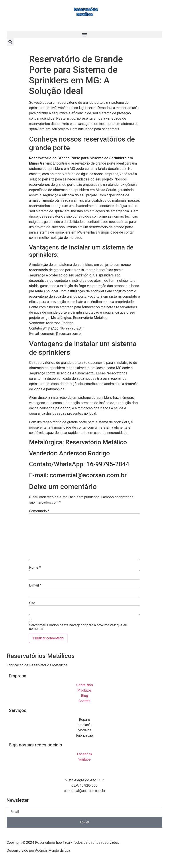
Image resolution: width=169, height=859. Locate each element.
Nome (35, 567)
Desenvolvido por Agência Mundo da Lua (38, 850)
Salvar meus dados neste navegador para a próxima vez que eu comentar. (78, 627)
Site (32, 603)
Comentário (39, 511)
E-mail (35, 585)
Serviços (17, 710)
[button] (84, 34)
